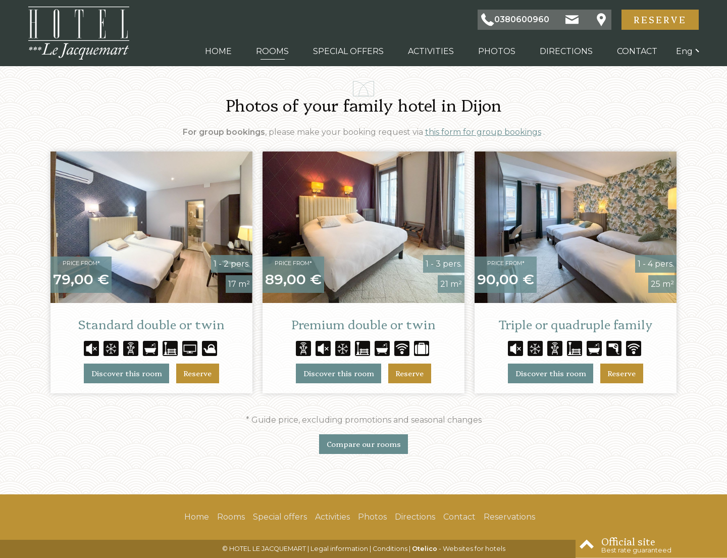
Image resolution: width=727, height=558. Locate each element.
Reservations (509, 517)
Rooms (272, 51)
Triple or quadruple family (575, 324)
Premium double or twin (363, 324)
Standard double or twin (151, 324)
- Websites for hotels (458, 548)
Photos (496, 51)
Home (218, 51)
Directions (566, 51)
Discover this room (126, 373)
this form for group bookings (483, 132)
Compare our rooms (364, 444)
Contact (637, 51)
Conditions (390, 548)
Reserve (660, 19)
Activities (431, 51)
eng (684, 51)
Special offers (348, 51)
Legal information (339, 548)
